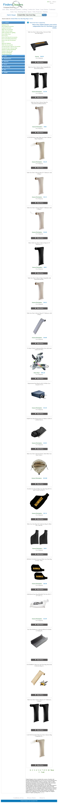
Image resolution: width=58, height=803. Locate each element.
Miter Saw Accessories (7, 29)
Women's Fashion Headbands (9, 49)
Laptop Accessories (6, 28)
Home (49, 1)
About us (54, 1)
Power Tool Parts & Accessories (9, 37)
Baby (7, 9)
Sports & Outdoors (6, 43)
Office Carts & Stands (7, 31)
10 (48, 770)
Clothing (24, 9)
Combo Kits (31, 9)
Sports (29, 12)
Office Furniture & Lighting (8, 32)
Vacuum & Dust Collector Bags (9, 48)
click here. (42, 792)
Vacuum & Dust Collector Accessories (11, 46)
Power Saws (5, 35)
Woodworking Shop (6, 54)
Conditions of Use (18, 798)
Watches (45, 12)
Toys (15, 12)
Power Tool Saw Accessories (9, 40)
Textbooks (52, 9)
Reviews (51, 3)
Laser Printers (44, 9)
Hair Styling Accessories (8, 26)
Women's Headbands (7, 52)
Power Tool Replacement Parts (9, 38)
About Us (42, 798)
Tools (12, 12)
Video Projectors (37, 12)
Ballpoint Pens (5, 24)
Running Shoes (22, 12)
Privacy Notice (31, 798)
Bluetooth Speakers (15, 9)
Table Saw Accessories (7, 44)
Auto (3, 9)
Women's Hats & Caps (7, 51)
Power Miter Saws (6, 34)
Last (42, 772)
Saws (3, 41)
